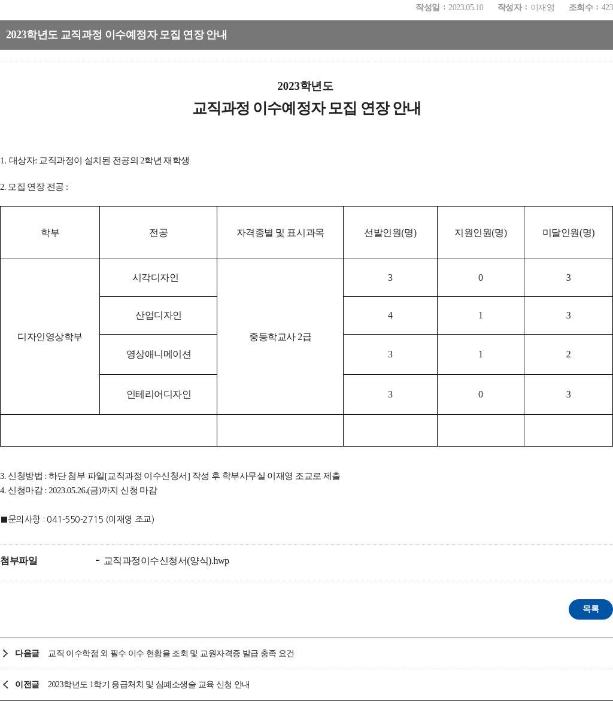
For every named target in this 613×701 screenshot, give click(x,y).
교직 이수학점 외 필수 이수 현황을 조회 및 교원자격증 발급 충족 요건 (171, 653)
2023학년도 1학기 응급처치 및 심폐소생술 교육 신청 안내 (149, 684)
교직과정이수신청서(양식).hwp (165, 561)
